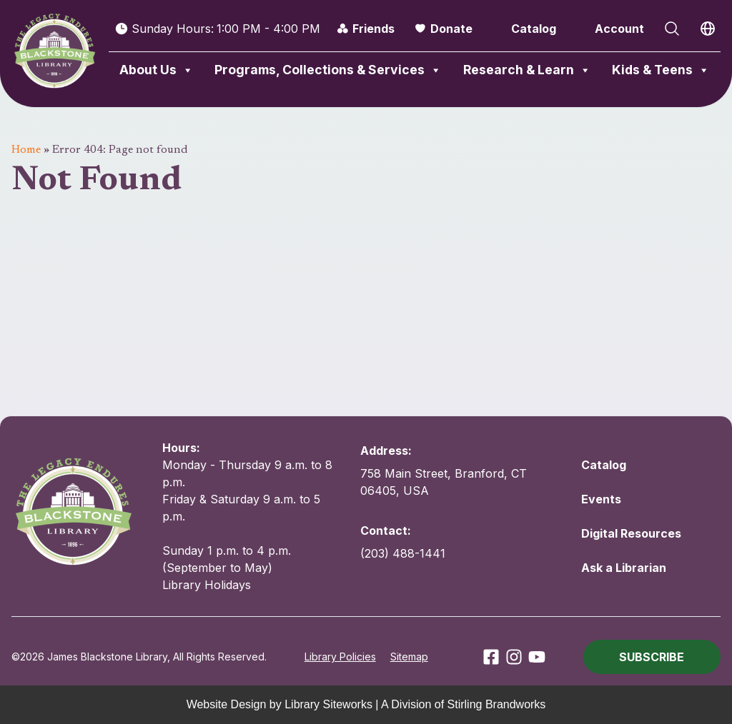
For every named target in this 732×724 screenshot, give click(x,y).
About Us (156, 70)
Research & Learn (527, 70)
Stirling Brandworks (496, 704)
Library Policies (340, 656)
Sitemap (409, 656)
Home (26, 150)
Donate (451, 28)
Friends (373, 28)
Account (619, 28)
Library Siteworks (328, 704)
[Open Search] (672, 28)
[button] (652, 657)
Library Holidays (206, 585)
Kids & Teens (661, 70)
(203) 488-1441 (402, 553)
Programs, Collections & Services (328, 70)
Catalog (533, 28)
